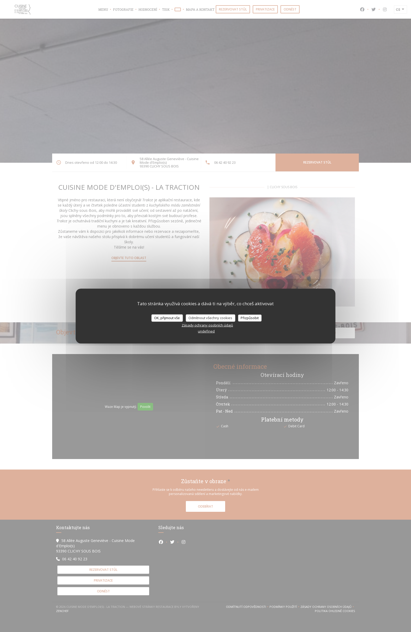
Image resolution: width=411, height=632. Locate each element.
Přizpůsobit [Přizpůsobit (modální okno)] (250, 317)
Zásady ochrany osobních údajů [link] (207, 325)
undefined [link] (206, 331)
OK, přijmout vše (167, 317)
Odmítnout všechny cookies (210, 317)
